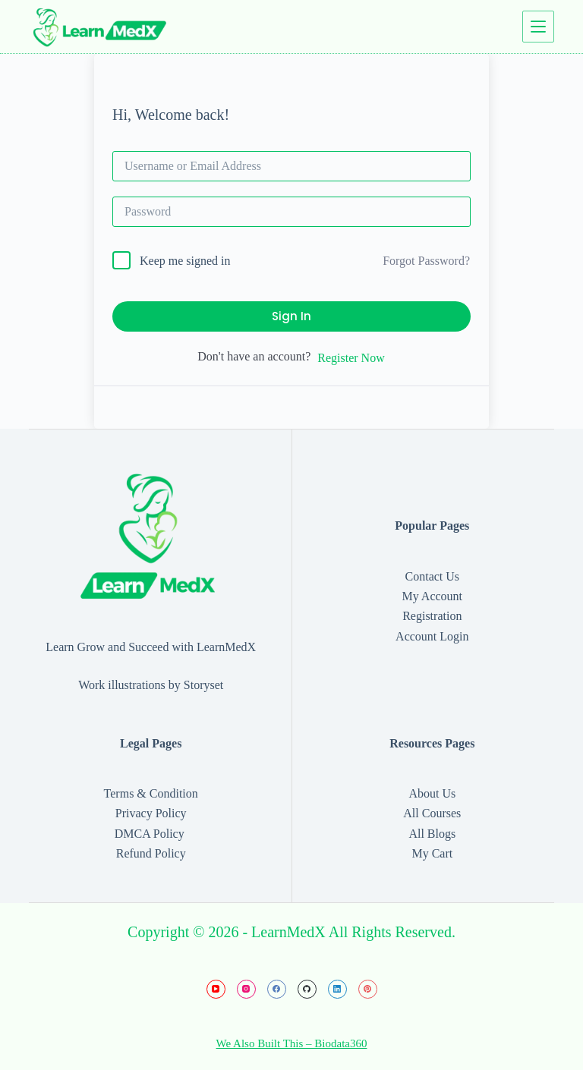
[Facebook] (276, 989)
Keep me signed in (185, 260)
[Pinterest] (367, 989)
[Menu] (538, 26)
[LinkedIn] (337, 989)
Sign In (291, 316)
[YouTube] (215, 989)
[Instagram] (246, 989)
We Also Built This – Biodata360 (291, 1043)
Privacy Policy (151, 813)
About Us (431, 793)
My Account (432, 596)
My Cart (431, 853)
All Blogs (431, 833)
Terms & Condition (151, 793)
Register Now (350, 357)
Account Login (431, 636)
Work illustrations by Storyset (150, 684)
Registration (432, 615)
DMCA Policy (151, 833)
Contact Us (432, 576)
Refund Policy (151, 853)
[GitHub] (307, 989)
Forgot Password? (426, 260)
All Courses (432, 813)
